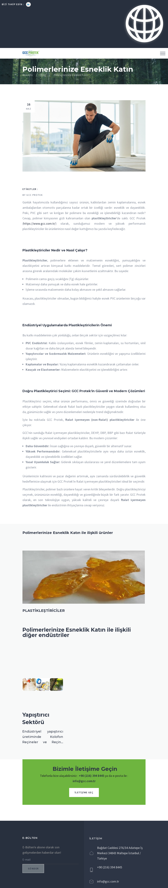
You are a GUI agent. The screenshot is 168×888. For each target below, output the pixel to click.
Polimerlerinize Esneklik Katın (71, 75)
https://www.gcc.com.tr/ (39, 223)
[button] (144, 24)
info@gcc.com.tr (84, 781)
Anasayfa (27, 75)
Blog (43, 75)
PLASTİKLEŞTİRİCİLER (43, 610)
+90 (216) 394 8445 (91, 776)
